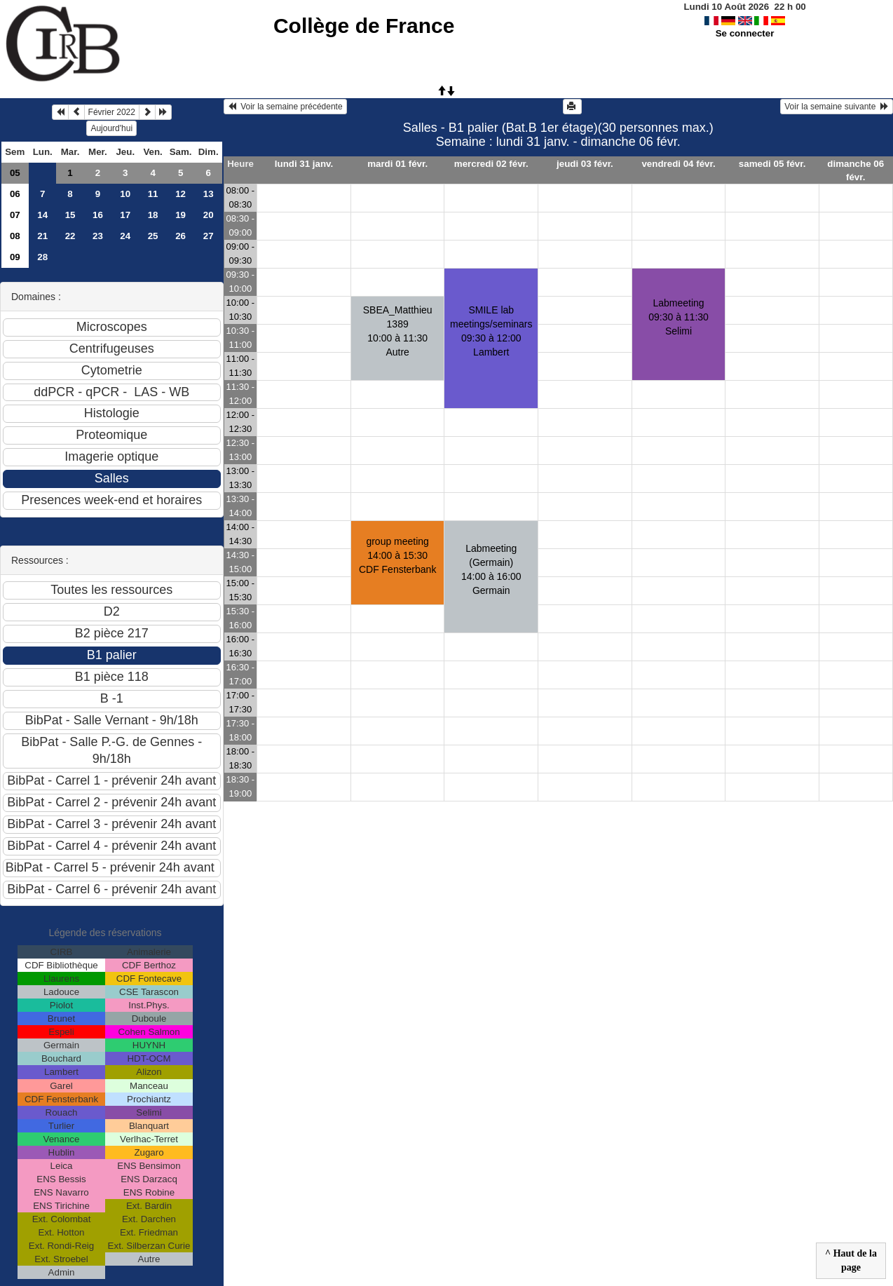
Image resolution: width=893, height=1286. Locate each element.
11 (153, 194)
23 (98, 236)
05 (15, 173)
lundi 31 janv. (304, 163)
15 (70, 215)
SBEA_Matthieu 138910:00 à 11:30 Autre (397, 331)
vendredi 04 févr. (678, 163)
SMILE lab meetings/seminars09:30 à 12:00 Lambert (491, 331)
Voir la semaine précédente (285, 106)
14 (42, 215)
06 (15, 194)
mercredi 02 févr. (491, 163)
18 (153, 215)
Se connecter (745, 33)
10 (125, 194)
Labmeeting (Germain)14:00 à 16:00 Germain (491, 569)
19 (180, 215)
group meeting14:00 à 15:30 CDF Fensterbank (397, 555)
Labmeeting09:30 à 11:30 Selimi (678, 317)
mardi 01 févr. (397, 163)
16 (98, 215)
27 (208, 236)
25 (153, 236)
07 (15, 215)
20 (208, 215)
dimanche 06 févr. (855, 170)
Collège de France (363, 25)
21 (42, 236)
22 (70, 236)
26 (180, 236)
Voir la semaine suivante (836, 106)
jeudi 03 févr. (585, 163)
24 (125, 236)
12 (180, 194)
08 (15, 236)
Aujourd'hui (111, 128)
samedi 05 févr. (772, 163)
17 (125, 215)
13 (208, 194)
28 (42, 257)
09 (15, 257)
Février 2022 (111, 112)
